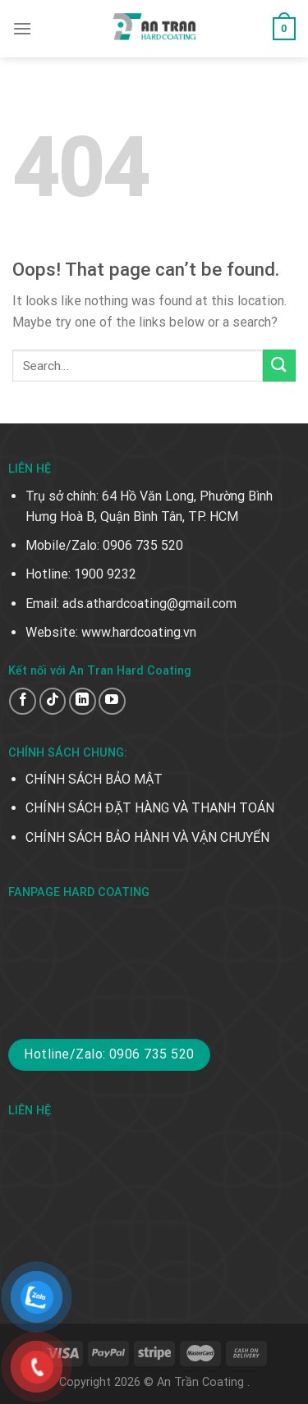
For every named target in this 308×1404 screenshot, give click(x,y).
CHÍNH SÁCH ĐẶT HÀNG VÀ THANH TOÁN (149, 808)
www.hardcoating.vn (138, 632)
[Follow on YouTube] (112, 701)
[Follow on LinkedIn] (82, 701)
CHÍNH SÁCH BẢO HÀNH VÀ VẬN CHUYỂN (147, 837)
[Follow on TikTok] (53, 701)
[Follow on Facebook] (22, 701)
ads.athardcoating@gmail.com (149, 603)
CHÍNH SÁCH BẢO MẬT (94, 779)
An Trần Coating (202, 1382)
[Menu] (22, 28)
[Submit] (279, 366)
